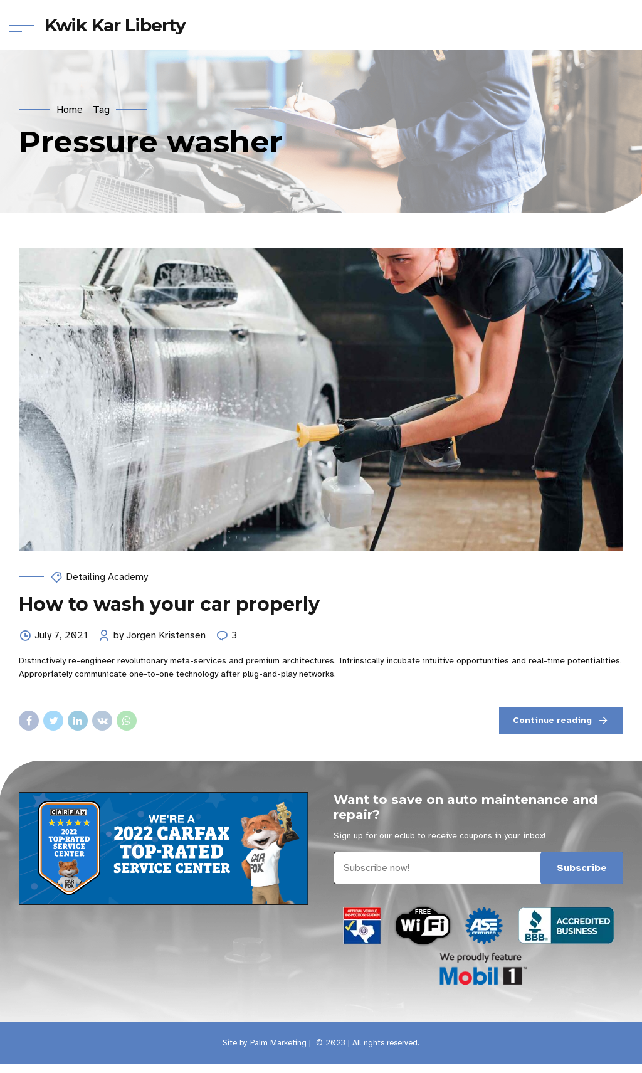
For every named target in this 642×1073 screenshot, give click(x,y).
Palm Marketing (278, 1043)
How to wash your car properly (169, 604)
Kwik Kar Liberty (115, 25)
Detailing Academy (107, 577)
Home (69, 109)
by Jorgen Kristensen (159, 636)
